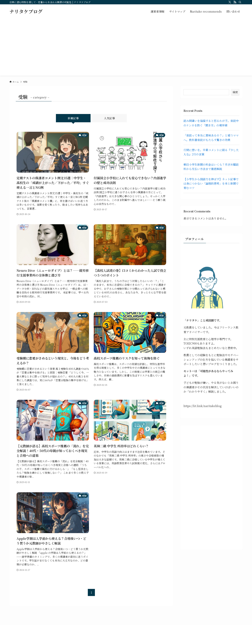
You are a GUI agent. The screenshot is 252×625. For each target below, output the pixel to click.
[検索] (240, 2)
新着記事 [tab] (73, 118)
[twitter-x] (229, 2)
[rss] (234, 2)
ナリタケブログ (26, 11)
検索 (235, 92)
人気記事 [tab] (109, 118)
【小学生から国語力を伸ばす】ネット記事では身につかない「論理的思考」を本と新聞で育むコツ (211, 183)
